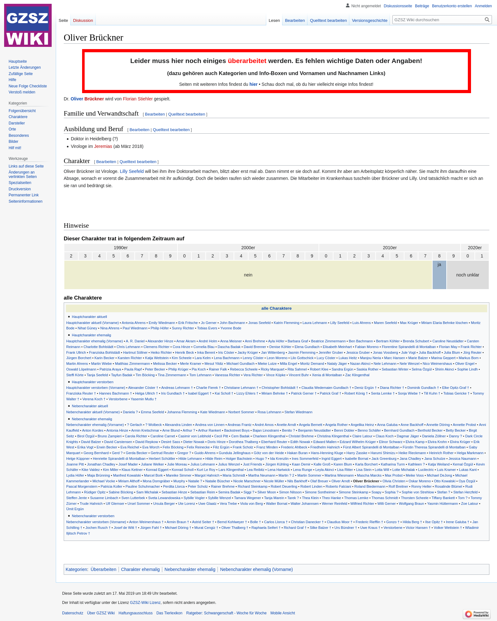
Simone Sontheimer (320, 492)
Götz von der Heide (269, 453)
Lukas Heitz (348, 358)
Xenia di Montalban (327, 375)
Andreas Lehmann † (177, 388)
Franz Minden (267, 447)
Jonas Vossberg (385, 352)
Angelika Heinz (362, 425)
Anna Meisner (231, 341)
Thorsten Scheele (415, 498)
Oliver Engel (464, 363)
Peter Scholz (198, 486)
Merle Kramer (190, 363)
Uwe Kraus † (370, 527)
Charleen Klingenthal (269, 436)
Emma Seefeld (152, 412)
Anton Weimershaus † (146, 522)
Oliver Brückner (366, 481)
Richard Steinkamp (253, 486)
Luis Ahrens (361, 323)
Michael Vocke (104, 481)
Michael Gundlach (240, 363)
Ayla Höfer (276, 341)
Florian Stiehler (138, 98)
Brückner (94, 98)
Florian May (448, 347)
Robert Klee (319, 369)
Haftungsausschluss (135, 613)
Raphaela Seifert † (266, 527)
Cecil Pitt (221, 436)
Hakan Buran (297, 453)
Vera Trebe (228, 503)
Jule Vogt (408, 352)
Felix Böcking (173, 447)
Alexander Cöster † (143, 388)
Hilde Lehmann (190, 458)
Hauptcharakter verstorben (92, 382)
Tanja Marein (274, 498)
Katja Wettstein (157, 358)
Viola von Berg (251, 503)
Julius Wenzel (229, 464)
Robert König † (356, 393)
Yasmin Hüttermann (442, 503)
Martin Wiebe (101, 363)
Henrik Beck (184, 352)
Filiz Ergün (221, 447)
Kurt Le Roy (206, 470)
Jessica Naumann (462, 458)
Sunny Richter (183, 328)
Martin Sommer (309, 475)
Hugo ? (261, 458)
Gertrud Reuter (162, 453)
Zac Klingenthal (357, 375)
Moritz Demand (312, 363)
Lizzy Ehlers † (247, 393)
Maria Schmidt (234, 475)
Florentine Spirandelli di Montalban (409, 347)
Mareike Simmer (178, 475)
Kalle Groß (322, 464)
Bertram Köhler (388, 341)
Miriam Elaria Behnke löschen (444, 323)
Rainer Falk (218, 369)
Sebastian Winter (395, 369)
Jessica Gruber (358, 352)
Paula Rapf (133, 369)
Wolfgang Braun (411, 503)
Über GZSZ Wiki (101, 613)
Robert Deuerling (284, 486)
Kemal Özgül (463, 464)
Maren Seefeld (385, 323)
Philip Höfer (160, 328)
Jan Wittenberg (273, 352)
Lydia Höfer (75, 475)
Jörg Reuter (472, 352)
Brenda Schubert (416, 341)
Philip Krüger (178, 369)
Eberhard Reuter (274, 442)
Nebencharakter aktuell (90, 406)
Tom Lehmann (200, 375)
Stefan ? (443, 492)
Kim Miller (111, 470)
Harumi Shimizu (383, 453)
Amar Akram (186, 341)
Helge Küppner (78, 458)
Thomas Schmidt (384, 498)
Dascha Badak (229, 347)
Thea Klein (310, 498)
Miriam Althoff (128, 481)
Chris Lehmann (128, 347)
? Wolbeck (153, 425)
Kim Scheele (181, 358)
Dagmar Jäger (408, 436)
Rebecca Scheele (244, 369)
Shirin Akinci (444, 369)
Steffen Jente (76, 498)
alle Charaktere (276, 308)
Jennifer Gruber (331, 352)
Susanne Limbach (104, 498)
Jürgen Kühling (277, 464)
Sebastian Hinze (174, 492)
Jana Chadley (410, 458)
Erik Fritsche (188, 323)
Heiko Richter (161, 352)
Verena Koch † (94, 399)
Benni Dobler (344, 430)
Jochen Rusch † (98, 527)
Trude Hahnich (91, 503)
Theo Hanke (331, 498)
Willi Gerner (387, 503)
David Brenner (255, 347)
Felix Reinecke (198, 447)
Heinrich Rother (441, 453)
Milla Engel (288, 363)
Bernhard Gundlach (399, 430)
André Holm (208, 341)
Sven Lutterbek (133, 498)
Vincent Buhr (299, 375)
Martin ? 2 (286, 475)
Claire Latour (362, 436)
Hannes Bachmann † (115, 393)
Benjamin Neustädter (314, 430)
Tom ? (463, 498)
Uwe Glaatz (207, 503)
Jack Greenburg (384, 458)
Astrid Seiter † (203, 522)
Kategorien (76, 569)
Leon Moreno (277, 358)
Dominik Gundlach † (423, 388)
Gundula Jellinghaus (234, 453)
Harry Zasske (356, 453)
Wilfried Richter (362, 503)
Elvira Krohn (437, 442)
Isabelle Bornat (356, 458)
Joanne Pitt (75, 464)
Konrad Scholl (183, 470)
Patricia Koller (111, 486)
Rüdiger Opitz (95, 492)
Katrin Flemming (287, 323)
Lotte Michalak (403, 470)
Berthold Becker (430, 430)
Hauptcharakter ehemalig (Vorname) (94, 341)
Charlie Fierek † (208, 388)
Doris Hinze (217, 442)
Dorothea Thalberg (243, 442)
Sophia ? (392, 492)
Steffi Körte (75, 375)
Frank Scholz (243, 447)
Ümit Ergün (75, 509)
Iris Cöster (226, 352)
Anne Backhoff (412, 425)
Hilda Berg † (412, 522)
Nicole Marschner (247, 481)
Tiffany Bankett (443, 498)
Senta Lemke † (383, 393)
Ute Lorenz (186, 503)
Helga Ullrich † (146, 393)
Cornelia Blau (204, 347)
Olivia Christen (394, 481)
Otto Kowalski (444, 481)
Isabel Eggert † (200, 393)
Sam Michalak (147, 492)
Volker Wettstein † (448, 527)
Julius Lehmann (202, 464)
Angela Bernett (310, 425)
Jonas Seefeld (259, 323)
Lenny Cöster (253, 358)
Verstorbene (118, 399)
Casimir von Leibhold (194, 436)
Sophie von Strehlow (418, 492)
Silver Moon (266, 492)
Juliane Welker (152, 464)
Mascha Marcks (369, 475)
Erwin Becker (107, 447)
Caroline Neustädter (448, 341)
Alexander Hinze (160, 341)
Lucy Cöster (326, 358)
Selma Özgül (422, 369)
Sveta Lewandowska (164, 498)
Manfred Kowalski (127, 475)
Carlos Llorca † (276, 522)
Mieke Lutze (267, 363)
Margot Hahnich (207, 475)
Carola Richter (136, 436)
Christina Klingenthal (333, 436)
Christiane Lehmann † (241, 388)
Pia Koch (199, 369)
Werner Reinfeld (334, 503)
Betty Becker (456, 430)
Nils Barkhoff (297, 481)
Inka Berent (206, 352)
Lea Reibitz (255, 470)
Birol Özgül (85, 436)
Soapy (376, 492)
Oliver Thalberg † (235, 527)
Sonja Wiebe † (409, 393)
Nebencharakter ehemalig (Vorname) (95, 425)
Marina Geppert (443, 358)
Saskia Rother (368, 369)
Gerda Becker (136, 453)
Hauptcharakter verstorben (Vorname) (95, 388)
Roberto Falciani (338, 486)
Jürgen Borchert (78, 358)
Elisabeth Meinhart (337, 347)
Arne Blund (171, 430)
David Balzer (91, 442)
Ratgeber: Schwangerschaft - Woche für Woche (226, 613)
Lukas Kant (467, 470)
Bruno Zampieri (110, 436)
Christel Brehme (300, 436)
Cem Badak (240, 436)
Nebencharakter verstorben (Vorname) (96, 522)
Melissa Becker (165, 363)
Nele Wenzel (410, 363)
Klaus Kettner (132, 470)
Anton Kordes (92, 430)
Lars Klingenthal (230, 470)
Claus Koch (385, 436)
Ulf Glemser (115, 503)
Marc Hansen (394, 358)
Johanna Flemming (182, 412)
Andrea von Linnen (209, 425)
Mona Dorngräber (156, 481)
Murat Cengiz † (206, 527)
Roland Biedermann (369, 486)
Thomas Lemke (356, 498)
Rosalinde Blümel (448, 486)
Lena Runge (302, 470)
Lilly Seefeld (132, 171)
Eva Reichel (129, 447)
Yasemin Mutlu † (144, 399)
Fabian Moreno (367, 347)
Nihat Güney (87, 328)
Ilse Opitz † (434, 522)
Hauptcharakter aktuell (89, 317)
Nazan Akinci (360, 363)
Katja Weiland (438, 464)
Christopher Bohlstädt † (279, 388)
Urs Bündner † (345, 527)
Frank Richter (471, 347)
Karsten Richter (130, 358)
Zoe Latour (469, 503)
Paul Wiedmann (135, 328)
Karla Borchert (366, 464)
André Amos (264, 425)
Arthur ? (189, 430)
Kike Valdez (90, 470)
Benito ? (288, 430)
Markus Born (469, 358)
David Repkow (146, 442)
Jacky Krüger (247, 352)
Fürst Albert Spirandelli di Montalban (371, 447)
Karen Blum (343, 464)
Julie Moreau (177, 464)
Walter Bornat (276, 503)
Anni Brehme (255, 341)
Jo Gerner (208, 323)
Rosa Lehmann (269, 412)
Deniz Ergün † (366, 388)
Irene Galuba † (457, 522)
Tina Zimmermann (172, 375)
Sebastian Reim (202, 492)
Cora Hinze (181, 347)
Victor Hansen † (418, 527)
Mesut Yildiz (213, 363)
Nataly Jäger (337, 363)
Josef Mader (128, 464)
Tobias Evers (207, 328)
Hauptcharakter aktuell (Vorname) (92, 323)
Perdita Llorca (173, 486)
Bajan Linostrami (266, 430)
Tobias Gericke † (456, 393)
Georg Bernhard (95, 453)
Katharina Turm (393, 464)
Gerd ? (117, 453)
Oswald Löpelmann (81, 369)
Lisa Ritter (345, 470)
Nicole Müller (274, 481)
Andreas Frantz (240, 425)
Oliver (77, 98)
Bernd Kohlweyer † (232, 522)
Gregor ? (184, 453)
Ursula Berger (164, 503)
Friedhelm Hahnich (325, 447)
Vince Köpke (276, 375)
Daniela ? (130, 412)
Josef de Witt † (125, 527)
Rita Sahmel (297, 369)
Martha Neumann (261, 475)
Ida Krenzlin (279, 458)
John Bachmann (232, 323)
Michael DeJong (439, 475)
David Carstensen (118, 442)
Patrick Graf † (330, 393)
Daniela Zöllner (434, 436)
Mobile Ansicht (282, 613)
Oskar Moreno (420, 481)
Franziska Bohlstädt (104, 352)
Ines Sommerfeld (305, 458)
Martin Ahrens (77, 363)
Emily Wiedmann (162, 323)
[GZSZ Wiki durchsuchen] (442, 19)
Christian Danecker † (307, 522)
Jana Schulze (435, 458)
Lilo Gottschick (302, 358)
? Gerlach (134, 425)
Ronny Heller (421, 486)
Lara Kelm (203, 358)
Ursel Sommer (138, 503)
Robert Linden (311, 486)
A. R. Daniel (135, 341)
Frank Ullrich (76, 352)
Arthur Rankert (209, 430)
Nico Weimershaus (437, 363)
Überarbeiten (103, 569)
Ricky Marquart (273, 369)
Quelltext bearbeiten (186, 114)
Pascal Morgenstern (82, 486)
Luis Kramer (446, 470)
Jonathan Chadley (101, 464)
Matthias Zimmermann (132, 363)
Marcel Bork (153, 475)
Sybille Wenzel (219, 498)
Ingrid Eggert (331, 458)
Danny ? (455, 436)
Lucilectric (426, 470)
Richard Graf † (295, 527)
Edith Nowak (300, 442)
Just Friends (252, 464)
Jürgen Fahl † (151, 527)
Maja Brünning (98, 475)
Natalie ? (195, 481)
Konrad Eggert (157, 470)
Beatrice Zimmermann (328, 341)
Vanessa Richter (227, 375)
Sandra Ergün (342, 369)
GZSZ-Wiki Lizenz (145, 602)
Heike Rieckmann (412, 453)
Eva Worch (150, 447)
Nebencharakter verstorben (93, 516)
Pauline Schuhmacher (143, 486)
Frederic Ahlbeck (294, 447)
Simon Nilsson (290, 492)
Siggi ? (248, 492)
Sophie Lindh (467, 369)
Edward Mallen (325, 442)
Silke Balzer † (320, 527)
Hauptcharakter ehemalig (91, 335)
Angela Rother (336, 425)
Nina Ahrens (109, 328)
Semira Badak (229, 492)
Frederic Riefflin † (369, 522)
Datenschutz (72, 613)
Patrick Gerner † (304, 393)
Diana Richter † (392, 388)
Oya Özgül (467, 481)
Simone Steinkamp (353, 492)
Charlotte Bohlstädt (98, 347)
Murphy (179, 481)
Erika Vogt (85, 447)
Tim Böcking (145, 375)
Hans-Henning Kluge (327, 453)
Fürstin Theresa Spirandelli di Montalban (434, 447)
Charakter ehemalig (140, 569)
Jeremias (103, 146)
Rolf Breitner (398, 486)
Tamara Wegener (247, 498)
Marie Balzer (418, 358)
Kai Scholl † (224, 393)
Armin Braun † (178, 522)
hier (253, 84)
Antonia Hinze (117, 430)
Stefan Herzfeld (465, 492)
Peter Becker (155, 369)
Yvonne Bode (230, 328)
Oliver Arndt (341, 481)
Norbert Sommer (242, 412)
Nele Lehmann (385, 363)
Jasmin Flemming (301, 352)
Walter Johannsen (305, 503)
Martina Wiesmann (339, 475)
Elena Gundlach (307, 347)
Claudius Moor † (339, 522)
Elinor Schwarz (391, 442)
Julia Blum (452, 352)
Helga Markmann (470, 453)
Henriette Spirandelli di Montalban (119, 458)
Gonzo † (393, 522)
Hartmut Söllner (135, 352)
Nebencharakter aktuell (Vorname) (93, 412)
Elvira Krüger (460, 442)
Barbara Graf (297, 341)
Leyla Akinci (324, 470)
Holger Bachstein (239, 458)
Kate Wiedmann (212, 412)
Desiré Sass (170, 442)
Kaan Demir (301, 464)
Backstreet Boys (236, 430)
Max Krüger (409, 323)
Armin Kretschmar (145, 430)
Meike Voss (415, 475)
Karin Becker (104, 358)
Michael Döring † (178, 527)
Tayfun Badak (121, 375)
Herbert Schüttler (162, 458)
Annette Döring (438, 425)
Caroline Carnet (163, 436)
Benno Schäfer (369, 430)
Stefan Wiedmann (299, 412)
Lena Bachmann (227, 358)
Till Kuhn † (432, 393)
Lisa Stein (363, 470)
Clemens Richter (157, 347)
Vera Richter (253, 375)
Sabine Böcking (121, 492)
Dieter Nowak (193, 442)
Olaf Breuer (319, 481)
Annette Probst (464, 425)
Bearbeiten (155, 114)
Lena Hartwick (279, 470)
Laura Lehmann (314, 323)
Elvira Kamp (415, 442)
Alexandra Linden (178, 425)
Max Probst (394, 475)
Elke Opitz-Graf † (455, 388)
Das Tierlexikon (169, 613)
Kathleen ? (416, 464)
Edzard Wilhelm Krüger (358, 442)
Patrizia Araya (110, 369)
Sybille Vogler (194, 498)
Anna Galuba (387, 425)
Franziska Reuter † (81, 393)
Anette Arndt (286, 425)
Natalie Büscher (217, 481)
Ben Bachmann (361, 341)
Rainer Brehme (223, 486)
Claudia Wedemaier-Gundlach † (326, 388)
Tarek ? (293, 498)
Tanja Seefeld (97, 375)
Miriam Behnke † (274, 393)
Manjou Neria (370, 358)
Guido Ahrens (205, 453)
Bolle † (255, 522)
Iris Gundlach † (173, 393)
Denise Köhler (280, 347)
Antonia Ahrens (133, 323)
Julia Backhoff (430, 352)
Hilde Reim (214, 458)
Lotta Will (382, 470)
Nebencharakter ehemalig (92, 419)
